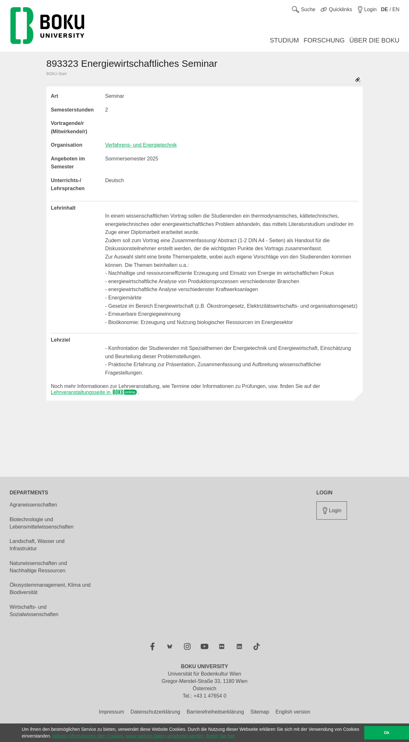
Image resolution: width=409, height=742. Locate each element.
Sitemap (260, 712)
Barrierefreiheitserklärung (215, 712)
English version (292, 712)
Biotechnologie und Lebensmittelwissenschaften (41, 523)
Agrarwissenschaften (33, 504)
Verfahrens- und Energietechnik (141, 145)
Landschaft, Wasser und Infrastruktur (37, 544)
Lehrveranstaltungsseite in (94, 392)
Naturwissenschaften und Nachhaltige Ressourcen (38, 566)
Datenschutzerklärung (155, 712)
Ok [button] (387, 732)
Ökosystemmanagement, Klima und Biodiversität (50, 588)
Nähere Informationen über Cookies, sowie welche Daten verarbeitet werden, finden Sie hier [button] (143, 735)
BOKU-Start (56, 74)
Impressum (111, 712)
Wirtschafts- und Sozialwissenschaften (34, 610)
